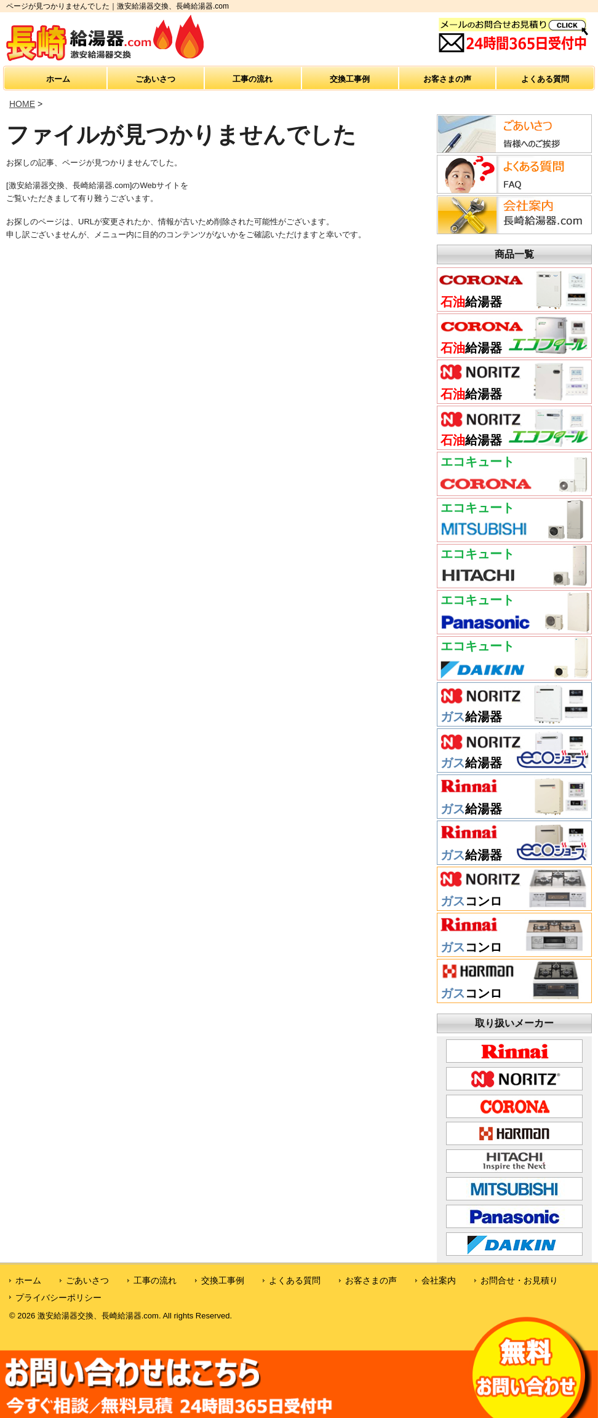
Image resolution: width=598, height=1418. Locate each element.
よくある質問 (545, 79)
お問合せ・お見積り (519, 1280)
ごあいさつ (155, 79)
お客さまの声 (447, 79)
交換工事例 (350, 79)
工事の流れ (253, 79)
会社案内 (438, 1280)
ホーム (58, 79)
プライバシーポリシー (58, 1297)
